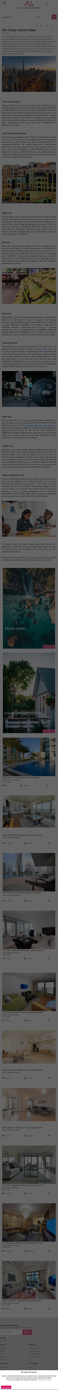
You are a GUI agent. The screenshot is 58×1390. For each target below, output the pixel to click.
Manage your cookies (44, 1380)
